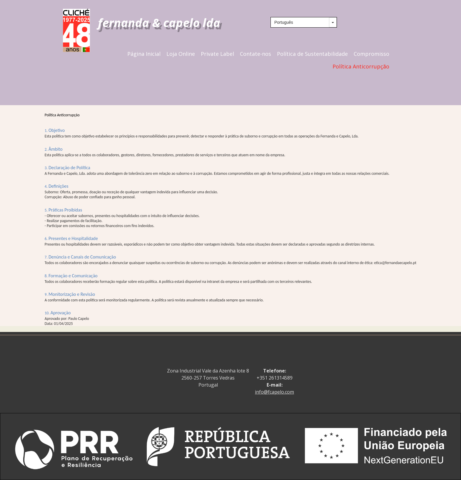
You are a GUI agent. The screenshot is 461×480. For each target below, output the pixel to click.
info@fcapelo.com (274, 392)
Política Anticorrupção (361, 66)
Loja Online (180, 54)
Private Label (217, 54)
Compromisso (371, 54)
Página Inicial (144, 54)
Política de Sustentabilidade (312, 54)
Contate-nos (255, 54)
